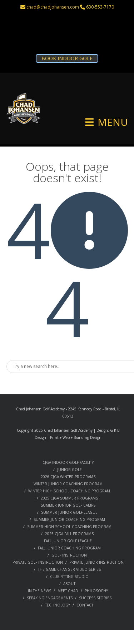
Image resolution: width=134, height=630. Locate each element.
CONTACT (84, 605)
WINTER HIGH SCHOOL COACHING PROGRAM (69, 490)
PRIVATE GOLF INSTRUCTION (38, 562)
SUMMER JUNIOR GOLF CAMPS (68, 505)
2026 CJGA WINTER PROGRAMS (68, 476)
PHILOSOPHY (96, 590)
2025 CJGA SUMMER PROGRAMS (69, 498)
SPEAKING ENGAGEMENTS (50, 597)
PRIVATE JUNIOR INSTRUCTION (96, 562)
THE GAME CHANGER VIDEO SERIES (69, 569)
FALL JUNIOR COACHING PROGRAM (69, 548)
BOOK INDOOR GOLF (67, 58)
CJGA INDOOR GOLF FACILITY (68, 462)
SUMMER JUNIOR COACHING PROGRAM (69, 519)
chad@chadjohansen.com (52, 7)
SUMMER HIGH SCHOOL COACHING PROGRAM (69, 526)
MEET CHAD (68, 590)
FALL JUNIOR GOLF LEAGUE (68, 540)
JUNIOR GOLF (69, 469)
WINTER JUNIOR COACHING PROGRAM (68, 483)
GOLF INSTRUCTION (69, 555)
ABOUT (69, 583)
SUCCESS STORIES (95, 597)
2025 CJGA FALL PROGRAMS (69, 533)
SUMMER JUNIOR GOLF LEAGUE (69, 512)
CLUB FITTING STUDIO (69, 576)
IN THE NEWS (39, 590)
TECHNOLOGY (57, 605)
